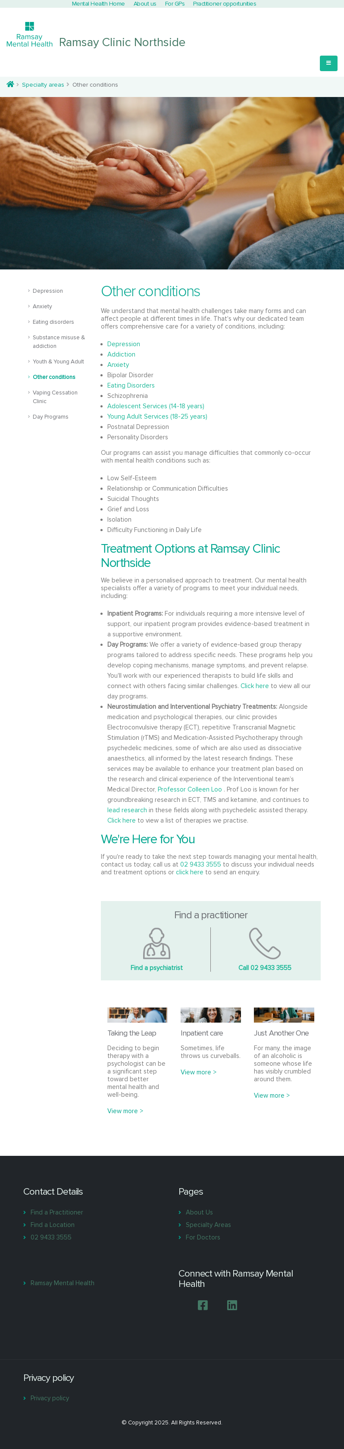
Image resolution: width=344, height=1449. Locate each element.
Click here (255, 686)
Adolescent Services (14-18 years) (155, 406)
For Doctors (203, 1237)
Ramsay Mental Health (62, 1283)
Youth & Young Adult (58, 361)
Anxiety (42, 306)
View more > (125, 1111)
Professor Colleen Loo (191, 789)
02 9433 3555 (200, 864)
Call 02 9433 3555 (264, 968)
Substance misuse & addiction (59, 342)
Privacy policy (50, 1398)
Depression (48, 291)
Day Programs (51, 416)
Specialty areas (43, 84)
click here (189, 872)
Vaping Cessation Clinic (55, 397)
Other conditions (54, 377)
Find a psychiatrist (157, 968)
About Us (199, 1212)
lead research (127, 810)
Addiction (121, 354)
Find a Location (53, 1225)
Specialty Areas (208, 1225)
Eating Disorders (131, 385)
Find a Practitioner (57, 1212)
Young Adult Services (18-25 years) (157, 416)
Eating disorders (53, 322)
